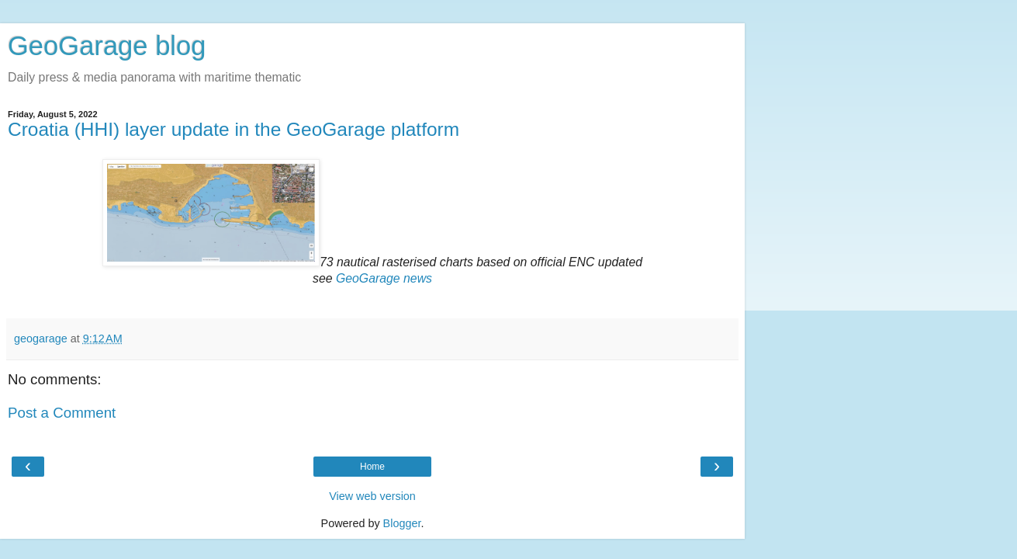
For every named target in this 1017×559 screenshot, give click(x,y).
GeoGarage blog (107, 46)
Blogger (402, 523)
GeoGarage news (384, 278)
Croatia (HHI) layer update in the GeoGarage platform (233, 129)
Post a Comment (62, 412)
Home (372, 466)
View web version (372, 496)
